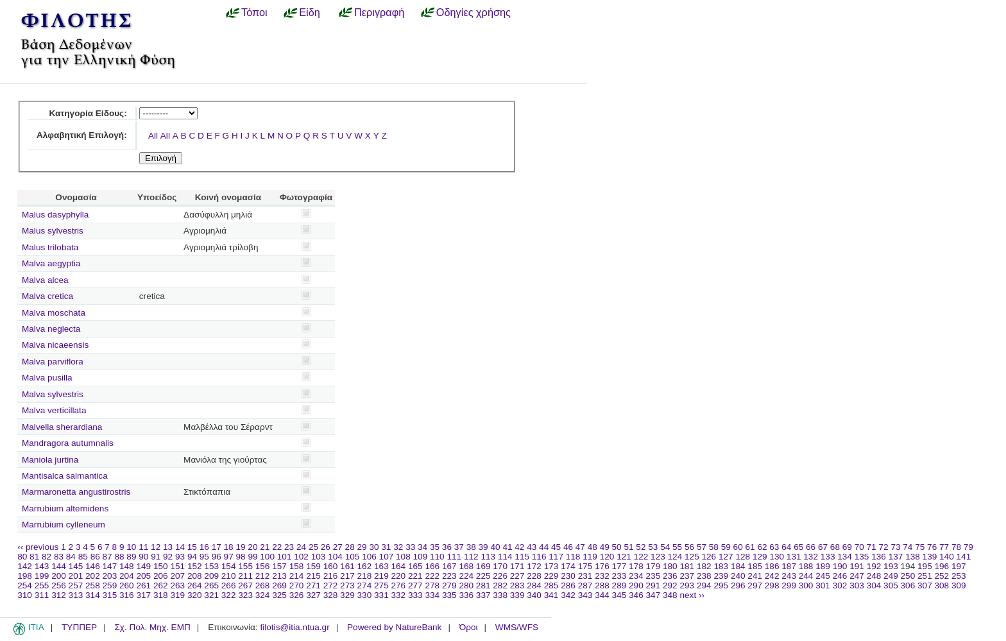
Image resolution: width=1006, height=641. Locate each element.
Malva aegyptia (51, 263)
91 (155, 556)
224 (466, 576)
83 (59, 556)
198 (24, 576)
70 (859, 547)
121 (624, 556)
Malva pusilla (47, 377)
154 (228, 566)
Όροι (468, 627)
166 (432, 566)
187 (788, 566)
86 (95, 556)
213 (279, 576)
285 (551, 585)
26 (325, 547)
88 (119, 556)
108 (403, 556)
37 (459, 547)
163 (381, 566)
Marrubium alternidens (65, 508)
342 (568, 595)
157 (279, 566)
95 (204, 556)
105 (352, 556)
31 (386, 547)
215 (313, 576)
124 (675, 556)
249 (890, 576)
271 (313, 585)
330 (364, 595)
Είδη (309, 12)
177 (619, 566)
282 (500, 585)
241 (754, 576)
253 (958, 576)
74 (907, 547)
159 (313, 566)
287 (585, 585)
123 (658, 556)
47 (580, 547)
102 (301, 556)
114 (505, 556)
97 (229, 556)
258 (92, 585)
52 (640, 547)
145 (76, 566)
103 (318, 556)
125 (692, 556)
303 (856, 585)
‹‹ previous (37, 547)
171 (517, 566)
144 (58, 566)
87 (107, 556)
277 (415, 585)
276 (398, 585)
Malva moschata (53, 313)
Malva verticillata (54, 410)
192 (874, 566)
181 (686, 566)
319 (177, 595)
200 (58, 576)
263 (177, 585)
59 (726, 547)
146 (92, 566)
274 (364, 585)
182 (704, 566)
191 (856, 566)
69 (847, 547)
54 (665, 547)
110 (437, 556)
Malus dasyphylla (55, 214)
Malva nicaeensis (55, 345)
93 (180, 556)
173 (551, 566)
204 (126, 576)
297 (754, 585)
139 (930, 556)
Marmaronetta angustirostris (76, 492)
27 (338, 547)
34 (422, 547)
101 (284, 556)
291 (653, 585)
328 (330, 595)
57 (701, 547)
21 (264, 547)
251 (924, 576)
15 (192, 547)
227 (517, 576)
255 (42, 585)
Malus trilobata (50, 247)
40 (495, 547)
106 (369, 556)
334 (432, 595)
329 (347, 595)
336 (466, 595)
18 (229, 547)
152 (194, 566)
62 (762, 547)
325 (279, 595)
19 (240, 547)
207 (177, 576)
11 (143, 547)
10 (131, 547)
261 (143, 585)
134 (844, 556)
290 (636, 585)
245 (822, 576)
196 (942, 566)
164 (398, 566)
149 (143, 566)
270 (296, 585)
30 (374, 547)
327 (313, 595)
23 (289, 547)
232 (602, 576)
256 (58, 585)
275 (381, 585)
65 (798, 547)
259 (110, 585)
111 (454, 556)
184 (738, 566)
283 (517, 585)
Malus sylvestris (52, 230)
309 (958, 585)
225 (483, 576)
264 (194, 585)
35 (434, 547)
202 (92, 576)
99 (252, 556)
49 (605, 547)
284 (534, 585)
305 (890, 585)
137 (896, 556)
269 (279, 585)
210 (228, 576)
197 (958, 566)
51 (628, 547)
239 (720, 576)
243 (788, 576)
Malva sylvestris (52, 394)
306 (908, 585)
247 (856, 576)
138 (912, 556)
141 (964, 556)
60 (738, 547)
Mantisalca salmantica (65, 476)
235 (653, 576)
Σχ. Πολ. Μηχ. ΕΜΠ (152, 627)
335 (449, 595)
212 (262, 576)
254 (24, 585)
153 (211, 566)
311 (42, 595)
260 (126, 585)
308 (942, 585)
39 (483, 547)
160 (330, 566)
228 (534, 576)
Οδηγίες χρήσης (473, 12)
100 (267, 556)
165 (415, 566)
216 (330, 576)
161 (347, 566)
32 (398, 547)
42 (519, 547)
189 (822, 566)
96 (216, 556)
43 (531, 547)
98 (241, 556)
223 (449, 576)
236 (670, 576)
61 (750, 547)
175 (585, 566)
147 (110, 566)
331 (381, 595)
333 (415, 595)
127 (726, 556)
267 (245, 585)
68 (835, 547)
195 (924, 566)
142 (24, 566)
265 (211, 585)
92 (168, 556)
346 (636, 595)
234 (636, 576)
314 (92, 595)
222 (432, 576)
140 (946, 556)
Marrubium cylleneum (63, 524)
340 (534, 595)
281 (483, 585)
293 (686, 585)
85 (83, 556)
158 (296, 566)
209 (211, 576)
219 (381, 576)
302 (840, 585)
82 (46, 556)
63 (774, 547)
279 (449, 585)
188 (806, 566)
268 (262, 585)
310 (24, 595)
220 (398, 576)
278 (432, 585)
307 (924, 585)
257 (76, 585)
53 (653, 547)
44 (544, 547)
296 (738, 585)
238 (704, 576)
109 (420, 556)
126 (709, 556)
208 (194, 576)
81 (34, 556)
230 (568, 576)
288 (602, 585)
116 (539, 556)
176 (602, 566)
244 (806, 576)
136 (878, 556)
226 (500, 576)
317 (143, 595)
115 (522, 556)
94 (192, 556)
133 (828, 556)
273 (347, 585)
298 (772, 585)
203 (110, 576)
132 (810, 556)
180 (670, 566)
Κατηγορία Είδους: (87, 113)
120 (607, 556)
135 (862, 556)
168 (466, 566)
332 (398, 595)
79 (968, 547)
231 (585, 576)
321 (211, 595)
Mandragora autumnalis (68, 443)
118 (573, 556)
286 (568, 585)
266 (228, 585)
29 (362, 547)
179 (653, 566)
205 (143, 576)
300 (806, 585)
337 (483, 595)
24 (301, 547)
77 (944, 547)
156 (262, 566)
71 (871, 547)
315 (110, 595)
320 (194, 595)
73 (895, 547)
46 (568, 547)
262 (160, 585)
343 (585, 595)
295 (720, 585)
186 (772, 566)
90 (143, 556)
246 (840, 576)
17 (216, 547)
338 (500, 595)
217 (347, 576)
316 (126, 595)
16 (204, 547)
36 (447, 547)
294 (704, 585)
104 (335, 556)
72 (883, 547)
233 (619, 576)
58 (714, 547)
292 (670, 585)
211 (245, 576)
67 (823, 547)
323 (245, 595)
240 (738, 576)
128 (742, 556)
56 (689, 547)
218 (364, 576)
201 (76, 576)
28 (350, 547)
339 (517, 595)
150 (160, 566)
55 (677, 547)
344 (602, 595)
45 (556, 547)
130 (776, 556)
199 (42, 576)
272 (330, 585)
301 (822, 585)
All (153, 136)
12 (155, 547)
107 (386, 556)
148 (126, 566)
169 (483, 566)
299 (788, 585)
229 (551, 576)
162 (364, 566)
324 (262, 595)
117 (556, 556)
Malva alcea (45, 280)
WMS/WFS (516, 627)
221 (415, 576)
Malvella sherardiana (62, 427)
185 (754, 566)
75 (920, 547)
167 (449, 566)
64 (786, 547)
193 (890, 566)
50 (617, 547)
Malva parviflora (52, 361)
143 (42, 566)
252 (942, 576)
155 (245, 566)
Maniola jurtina (50, 460)
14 (180, 547)
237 (686, 576)
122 (641, 556)
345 (619, 595)
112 (471, 556)
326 (296, 595)
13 (168, 547)
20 (252, 547)
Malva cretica (47, 296)
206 (160, 576)
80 (22, 556)
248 (874, 576)
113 (488, 556)
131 (794, 556)
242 (772, 576)
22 (277, 547)
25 (313, 547)
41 (507, 547)
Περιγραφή (379, 12)
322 (228, 595)
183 (720, 566)
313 (76, 595)
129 (760, 556)
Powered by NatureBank (394, 627)
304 (874, 585)
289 (619, 585)
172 (534, 566)
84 (71, 556)
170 (500, 566)
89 (131, 556)
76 (932, 547)
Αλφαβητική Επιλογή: (82, 135)
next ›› (691, 595)
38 (471, 547)
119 (590, 556)
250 (908, 576)
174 (568, 566)
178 (636, 566)
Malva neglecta (51, 329)
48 (592, 547)
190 (840, 566)
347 (653, 595)
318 (160, 595)
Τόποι (254, 12)
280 (466, 585)
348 (670, 595)
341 (551, 595)
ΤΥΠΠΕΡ (79, 627)
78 (956, 547)
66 (810, 547)
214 (296, 576)
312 (58, 595)
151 (177, 566)
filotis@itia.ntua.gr (294, 627)
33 (410, 547)
